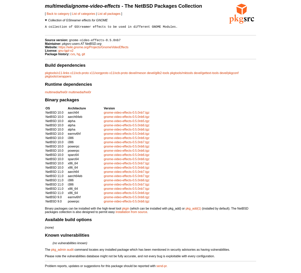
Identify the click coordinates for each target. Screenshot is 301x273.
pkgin (125, 210)
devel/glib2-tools (158, 75)
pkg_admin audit (62, 251)
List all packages (109, 13)
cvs (72, 56)
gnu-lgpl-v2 (65, 52)
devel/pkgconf (229, 75)
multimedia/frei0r (56, 94)
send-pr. (162, 268)
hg (78, 56)
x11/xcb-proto (79, 75)
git (83, 56)
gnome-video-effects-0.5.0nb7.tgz (126, 114)
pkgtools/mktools (181, 75)
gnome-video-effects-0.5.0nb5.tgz (126, 123)
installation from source (131, 214)
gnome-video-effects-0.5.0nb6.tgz (126, 119)
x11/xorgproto (99, 75)
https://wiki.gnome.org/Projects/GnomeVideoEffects (93, 49)
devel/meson (137, 75)
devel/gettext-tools (206, 75)
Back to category (58, 13)
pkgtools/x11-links (57, 75)
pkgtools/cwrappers (58, 78)
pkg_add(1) (193, 210)
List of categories (83, 13)
